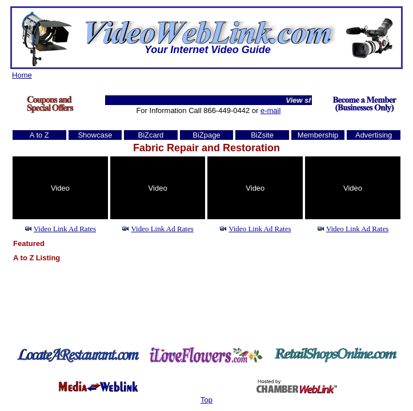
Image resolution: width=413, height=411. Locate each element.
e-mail (270, 110)
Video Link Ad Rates (65, 228)
